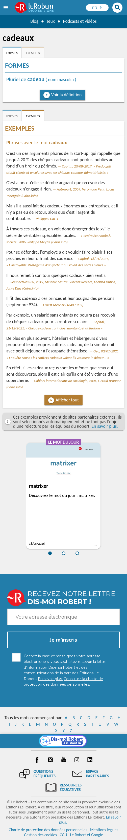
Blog (34, 21)
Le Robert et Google (86, 834)
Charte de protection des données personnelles (48, 829)
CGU (63, 834)
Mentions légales (104, 829)
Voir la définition (66, 95)
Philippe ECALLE (47, 219)
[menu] (6, 7)
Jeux (50, 21)
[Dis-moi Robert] (63, 741)
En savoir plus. (105, 426)
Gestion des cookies (40, 834)
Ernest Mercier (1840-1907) (63, 305)
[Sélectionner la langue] (97, 7)
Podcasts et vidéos (80, 21)
